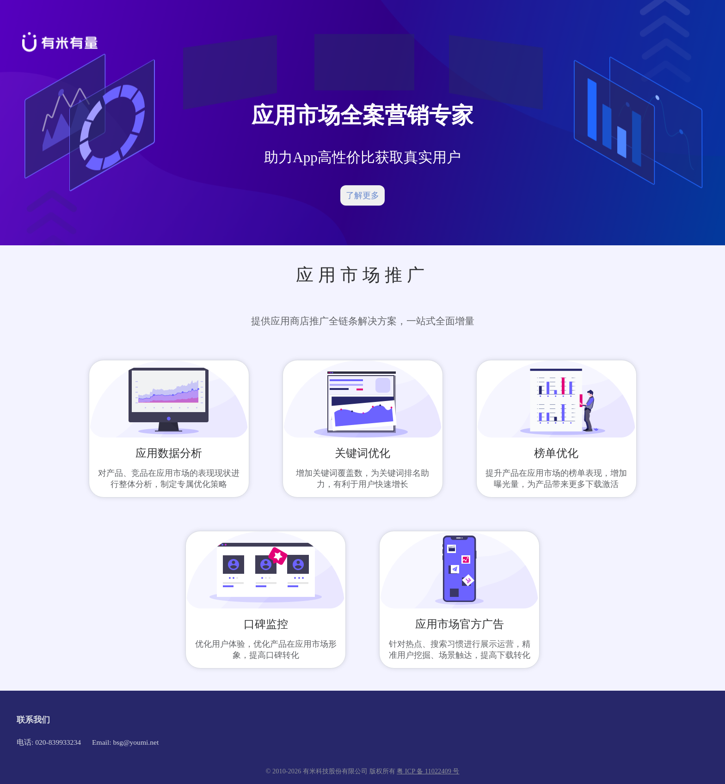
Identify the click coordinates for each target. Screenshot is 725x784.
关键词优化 (362, 453)
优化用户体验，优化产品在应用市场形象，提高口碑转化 (266, 649)
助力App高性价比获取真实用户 (362, 157)
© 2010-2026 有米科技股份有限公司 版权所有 (331, 771)
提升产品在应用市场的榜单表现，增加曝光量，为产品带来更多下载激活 (556, 478)
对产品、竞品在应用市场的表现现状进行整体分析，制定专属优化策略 (169, 478)
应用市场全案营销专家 (362, 115)
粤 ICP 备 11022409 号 (428, 771)
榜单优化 (556, 453)
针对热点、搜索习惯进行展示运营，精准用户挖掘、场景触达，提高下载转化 (459, 649)
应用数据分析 (168, 453)
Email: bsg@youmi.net (125, 742)
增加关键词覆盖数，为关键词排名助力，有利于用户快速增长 (362, 478)
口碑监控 (266, 624)
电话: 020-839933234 (49, 742)
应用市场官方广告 (459, 624)
